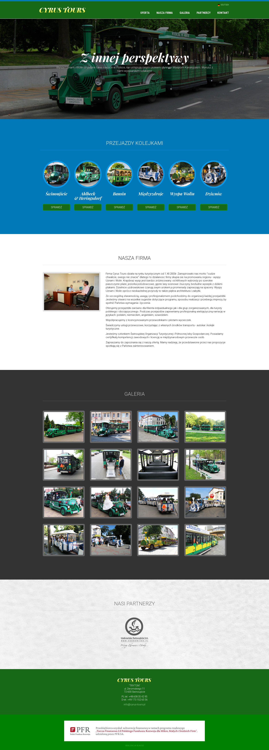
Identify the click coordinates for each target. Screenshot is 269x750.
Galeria (185, 12)
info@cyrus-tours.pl (134, 704)
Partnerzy (203, 12)
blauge (140, 746)
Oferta (145, 12)
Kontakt (223, 12)
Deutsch (225, 5)
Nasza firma (164, 12)
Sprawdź (56, 207)
